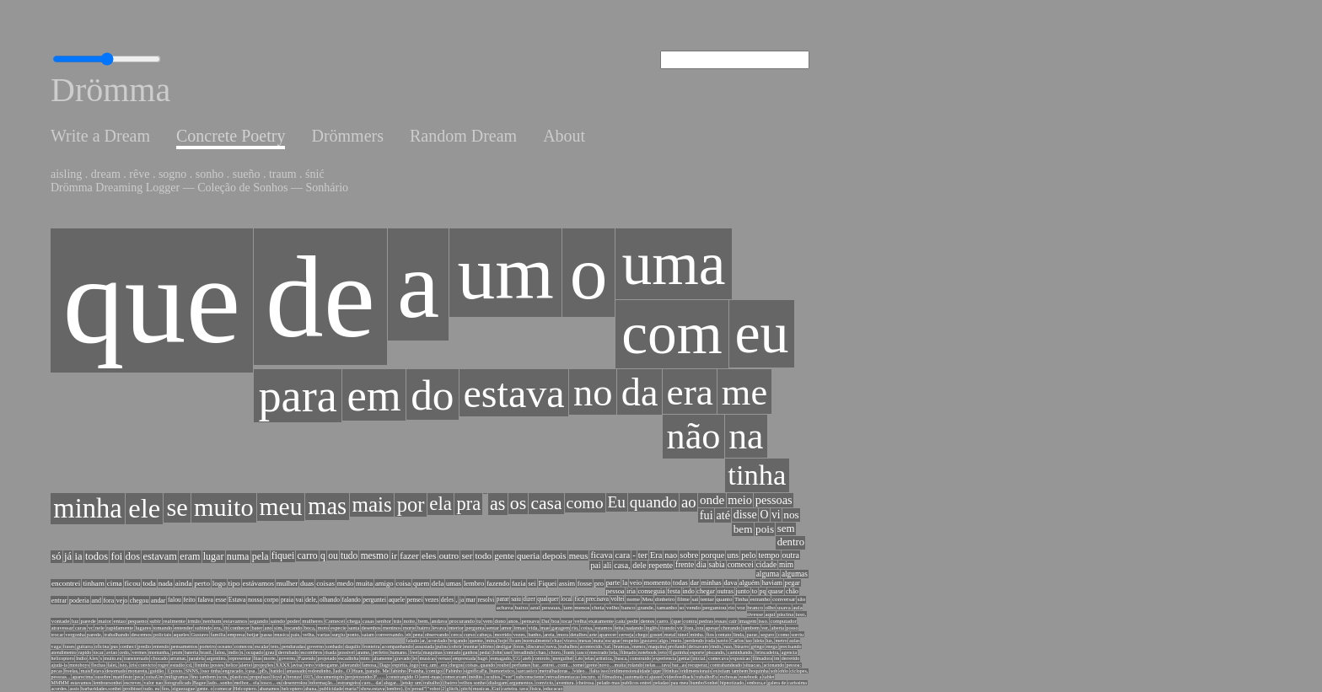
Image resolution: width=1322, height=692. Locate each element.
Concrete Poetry (230, 135)
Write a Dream (100, 135)
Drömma (110, 90)
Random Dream (463, 135)
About (564, 135)
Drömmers (347, 135)
